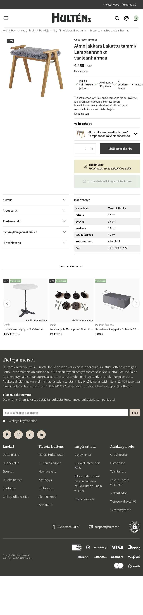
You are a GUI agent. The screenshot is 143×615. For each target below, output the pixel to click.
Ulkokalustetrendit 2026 (87, 465)
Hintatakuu (46, 488)
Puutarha (9, 488)
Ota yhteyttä (118, 454)
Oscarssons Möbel (85, 39)
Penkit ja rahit (47, 30)
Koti (5, 30)
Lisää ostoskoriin (120, 149)
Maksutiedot (118, 493)
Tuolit (32, 30)
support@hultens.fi (119, 386)
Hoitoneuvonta (84, 499)
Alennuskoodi (48, 497)
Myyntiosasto (47, 471)
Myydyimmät (82, 454)
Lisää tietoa (81, 113)
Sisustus (8, 471)
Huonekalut (18, 30)
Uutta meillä (11, 454)
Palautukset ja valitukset (119, 482)
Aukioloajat (129, 4)
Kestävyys (45, 480)
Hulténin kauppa (50, 463)
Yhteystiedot (111, 4)
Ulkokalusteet (12, 480)
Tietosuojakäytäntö (123, 501)
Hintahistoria (81, 71)
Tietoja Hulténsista (51, 454)
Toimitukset (118, 471)
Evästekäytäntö (120, 510)
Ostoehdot (117, 463)
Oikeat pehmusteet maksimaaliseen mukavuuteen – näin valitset (88, 483)
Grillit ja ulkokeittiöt (16, 497)
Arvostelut (46, 505)
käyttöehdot (28, 421)
